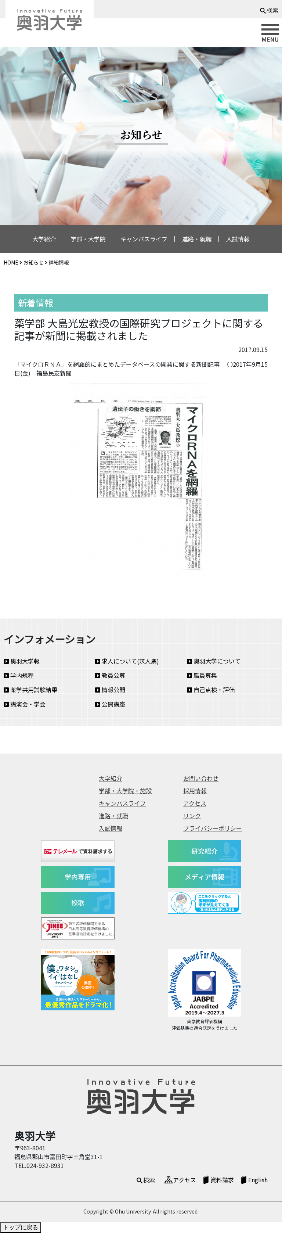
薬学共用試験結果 (30, 689)
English (258, 1179)
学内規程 (19, 675)
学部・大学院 (88, 238)
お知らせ (33, 262)
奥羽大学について (214, 661)
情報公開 (110, 689)
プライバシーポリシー (212, 828)
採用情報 (195, 790)
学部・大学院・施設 (125, 790)
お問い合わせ (200, 778)
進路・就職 (197, 238)
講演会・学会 (25, 704)
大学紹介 (44, 238)
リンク (192, 815)
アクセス (194, 803)
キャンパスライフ (143, 238)
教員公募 (110, 675)
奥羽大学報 (22, 661)
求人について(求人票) (127, 661)
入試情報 (238, 238)
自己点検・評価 (211, 689)
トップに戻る (20, 1227)
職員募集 (202, 675)
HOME (11, 262)
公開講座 (110, 704)
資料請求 (222, 1179)
